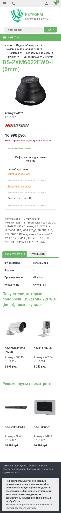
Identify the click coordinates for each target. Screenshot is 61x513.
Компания (8, 465)
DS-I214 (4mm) (43, 348)
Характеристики (15, 254)
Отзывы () (38, 254)
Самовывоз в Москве (18, 174)
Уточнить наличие (19, 148)
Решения (42, 465)
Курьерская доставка (19, 186)
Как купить (21, 465)
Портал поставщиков (14, 469)
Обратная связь (11, 472)
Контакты (47, 469)
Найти (50, 29)
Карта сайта (33, 469)
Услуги (32, 465)
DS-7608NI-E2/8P (15, 427)
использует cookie (26, 481)
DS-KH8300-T (42, 427)
